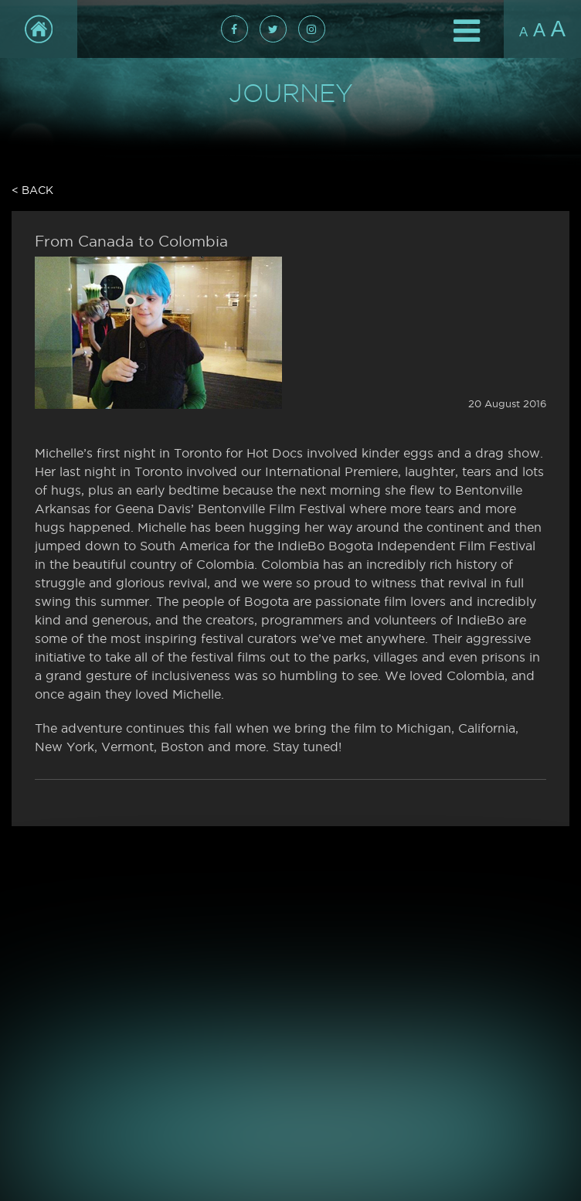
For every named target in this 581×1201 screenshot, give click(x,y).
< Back (32, 190)
